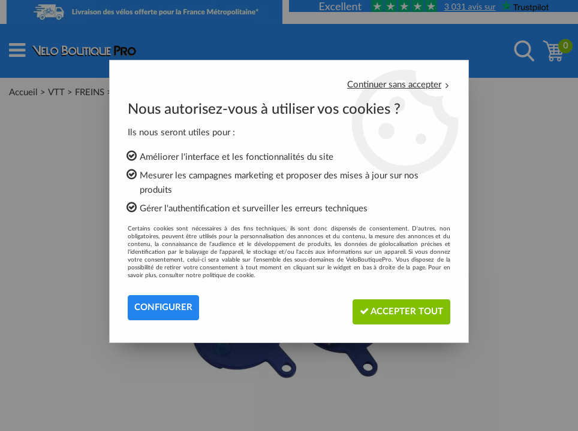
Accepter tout (396, 307)
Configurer (165, 307)
